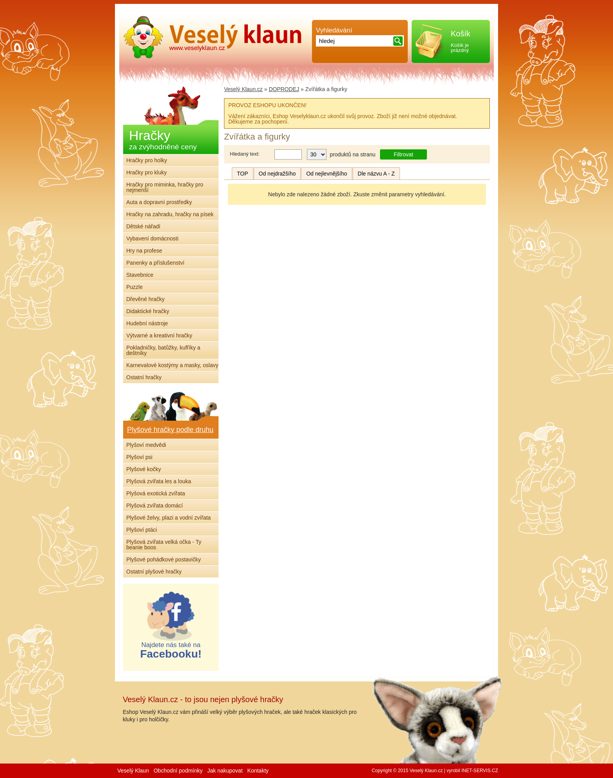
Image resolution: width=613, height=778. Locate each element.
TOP (242, 173)
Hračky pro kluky (146, 172)
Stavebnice (139, 275)
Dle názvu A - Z (376, 173)
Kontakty (258, 770)
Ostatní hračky (143, 377)
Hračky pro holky (146, 160)
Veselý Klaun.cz (243, 89)
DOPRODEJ (284, 89)
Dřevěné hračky (145, 299)
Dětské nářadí (143, 226)
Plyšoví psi (139, 457)
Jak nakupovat (224, 770)
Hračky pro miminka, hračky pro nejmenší (164, 187)
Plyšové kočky (143, 469)
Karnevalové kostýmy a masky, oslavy (172, 365)
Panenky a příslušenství (155, 263)
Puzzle (134, 287)
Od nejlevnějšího (326, 173)
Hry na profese (144, 250)
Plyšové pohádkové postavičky (163, 559)
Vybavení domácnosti (152, 238)
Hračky (163, 139)
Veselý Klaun (133, 770)
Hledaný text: (245, 154)
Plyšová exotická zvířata (155, 493)
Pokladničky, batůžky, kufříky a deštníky (163, 350)
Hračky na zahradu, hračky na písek (169, 214)
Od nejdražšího (277, 173)
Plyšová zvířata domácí (154, 505)
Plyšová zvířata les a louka (158, 481)
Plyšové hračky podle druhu (170, 430)
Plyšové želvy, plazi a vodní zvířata (168, 517)
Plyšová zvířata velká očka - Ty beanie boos (163, 544)
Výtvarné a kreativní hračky (159, 335)
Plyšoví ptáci (141, 530)
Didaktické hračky (147, 311)
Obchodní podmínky (178, 770)
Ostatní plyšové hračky (154, 571)
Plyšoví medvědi (146, 445)
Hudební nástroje (147, 323)
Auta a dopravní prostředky (159, 202)
